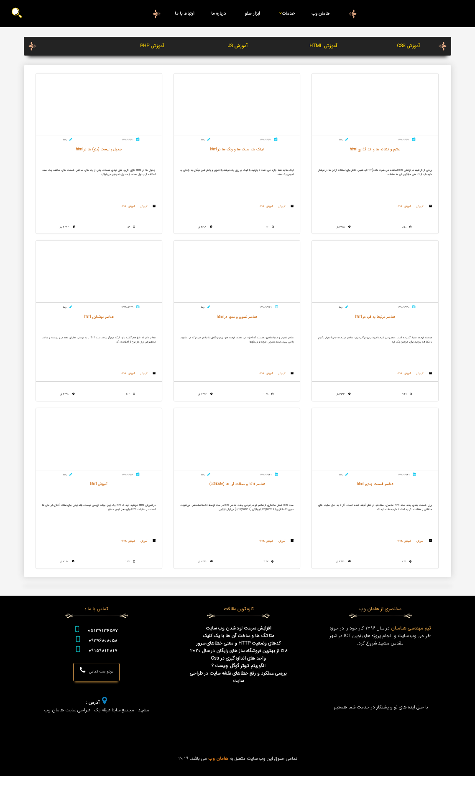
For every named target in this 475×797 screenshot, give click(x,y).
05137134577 (102, 651)
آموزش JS (238, 46)
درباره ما (218, 13)
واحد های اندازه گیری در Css (238, 679)
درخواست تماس (96, 691)
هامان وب (320, 13)
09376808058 (103, 661)
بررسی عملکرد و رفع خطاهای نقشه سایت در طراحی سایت (238, 697)
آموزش (423, 210)
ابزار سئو (252, 13)
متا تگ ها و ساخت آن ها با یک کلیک (238, 656)
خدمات (285, 13)
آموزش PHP (152, 46)
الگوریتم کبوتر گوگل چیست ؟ (239, 686)
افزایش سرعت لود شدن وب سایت (238, 648)
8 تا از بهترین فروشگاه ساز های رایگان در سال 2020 (238, 671)
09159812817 (103, 671)
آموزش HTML (323, 46)
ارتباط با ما (185, 13)
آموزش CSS (408, 46)
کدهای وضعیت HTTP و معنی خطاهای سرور (238, 664)
